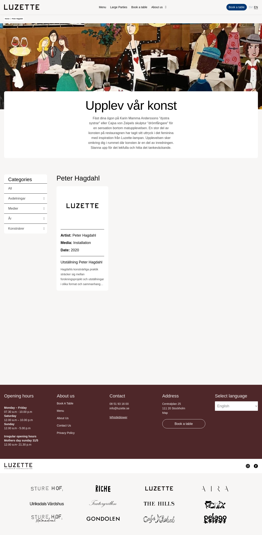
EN (256, 7)
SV (251, 7)
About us (157, 7)
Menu (102, 7)
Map (165, 412)
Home (7, 19)
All (10, 188)
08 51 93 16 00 (119, 403)
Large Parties (118, 7)
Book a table (139, 7)
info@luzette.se (119, 408)
